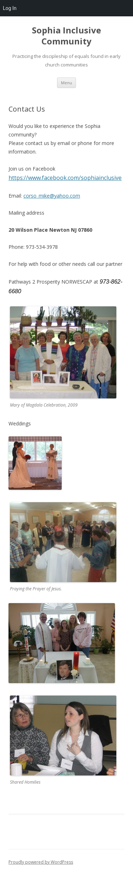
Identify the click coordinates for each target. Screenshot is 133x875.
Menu (66, 82)
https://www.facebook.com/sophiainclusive (65, 178)
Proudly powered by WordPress (41, 862)
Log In (9, 8)
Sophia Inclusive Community (66, 36)
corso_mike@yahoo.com (51, 195)
